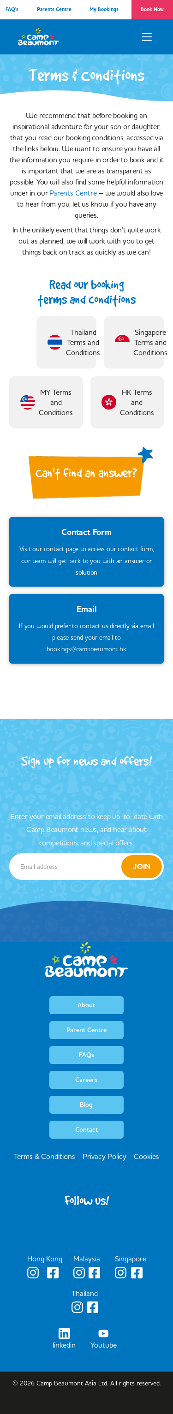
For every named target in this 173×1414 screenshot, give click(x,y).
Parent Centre (86, 1030)
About (86, 1005)
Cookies (146, 1156)
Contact (86, 1129)
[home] (39, 36)
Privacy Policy (104, 1156)
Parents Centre (72, 192)
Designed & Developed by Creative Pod (86, 1400)
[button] (146, 36)
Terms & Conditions (44, 1156)
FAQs (86, 1055)
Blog (86, 1104)
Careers (86, 1079)
